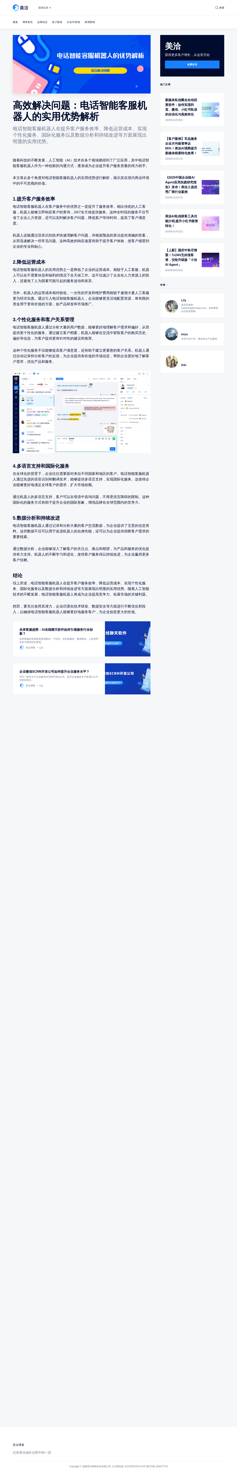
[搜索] (219, 7)
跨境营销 (90, 22)
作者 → (164, 284)
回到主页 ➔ (44, 7)
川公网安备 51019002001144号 (128, 1466)
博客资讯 (28, 22)
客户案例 (57, 22)
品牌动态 (42, 22)
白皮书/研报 (73, 22)
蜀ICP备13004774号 (157, 1466)
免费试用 (192, 64)
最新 (15, 22)
